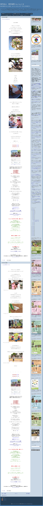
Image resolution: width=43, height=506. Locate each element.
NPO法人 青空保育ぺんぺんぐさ (12, 4)
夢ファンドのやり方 (16, 15)
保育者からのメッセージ (15, 208)
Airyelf (24, 503)
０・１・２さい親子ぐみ (25, 13)
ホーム (16, 493)
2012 (33, 235)
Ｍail (31, 13)
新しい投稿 (4, 493)
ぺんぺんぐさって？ (9, 13)
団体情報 (21, 15)
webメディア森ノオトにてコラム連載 (15, 210)
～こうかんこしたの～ (15, 445)
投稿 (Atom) (4, 495)
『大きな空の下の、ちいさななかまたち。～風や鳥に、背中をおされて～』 (36, 132)
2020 (33, 226)
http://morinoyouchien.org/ (15, 256)
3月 (33, 222)
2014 (33, 233)
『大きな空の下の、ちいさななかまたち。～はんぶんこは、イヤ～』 (36, 163)
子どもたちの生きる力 (6, 19)
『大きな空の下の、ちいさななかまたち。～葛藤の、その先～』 (36, 123)
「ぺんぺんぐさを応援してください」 (16, 251)
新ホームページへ (27, 15)
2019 (33, 227)
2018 (33, 228)
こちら (17, 146)
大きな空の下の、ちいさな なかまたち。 (16, 214)
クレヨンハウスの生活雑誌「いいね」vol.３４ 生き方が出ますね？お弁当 (36, 175)
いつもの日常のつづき (6, 264)
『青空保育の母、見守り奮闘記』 (36, 196)
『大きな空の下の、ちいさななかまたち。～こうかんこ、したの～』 (36, 127)
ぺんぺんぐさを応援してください (7, 15)
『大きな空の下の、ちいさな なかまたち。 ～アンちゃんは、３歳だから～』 (36, 182)
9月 (33, 214)
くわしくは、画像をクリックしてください (16, 164)
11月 (33, 212)
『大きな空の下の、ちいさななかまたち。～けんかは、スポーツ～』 (36, 155)
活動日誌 (3, 13)
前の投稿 (28, 493)
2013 (33, 234)
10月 (33, 213)
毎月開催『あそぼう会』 (17, 13)
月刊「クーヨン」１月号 (34, 170)
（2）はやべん (38, 141)
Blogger (31, 503)
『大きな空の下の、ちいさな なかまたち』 (15, 211)
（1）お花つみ (35, 147)
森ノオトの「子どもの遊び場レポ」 (36, 198)
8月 (33, 215)
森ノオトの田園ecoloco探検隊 (35, 201)
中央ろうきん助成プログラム (36, 101)
